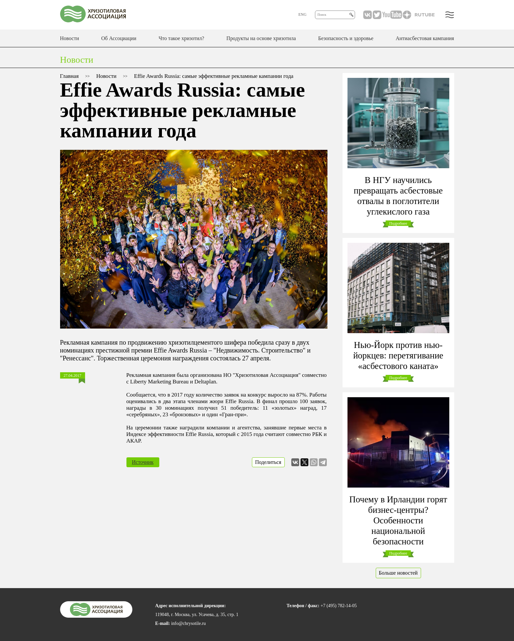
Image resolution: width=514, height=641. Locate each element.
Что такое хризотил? (181, 38)
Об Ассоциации (118, 38)
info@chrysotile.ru (188, 623)
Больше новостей (398, 573)
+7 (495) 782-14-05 (339, 605)
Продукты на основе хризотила (261, 38)
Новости (69, 38)
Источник (143, 462)
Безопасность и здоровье (345, 38)
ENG (303, 14)
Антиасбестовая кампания (425, 38)
